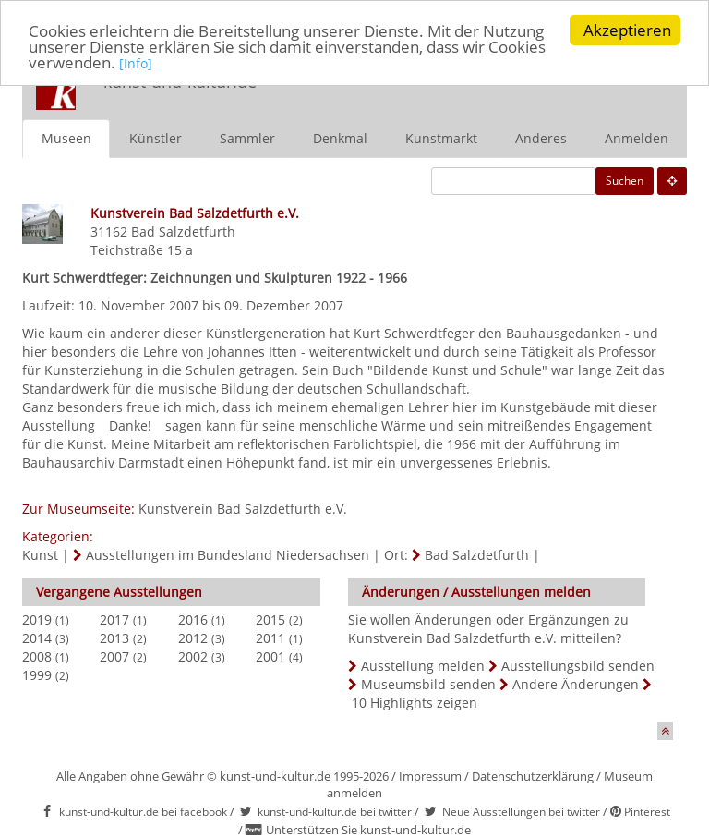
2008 (37, 655)
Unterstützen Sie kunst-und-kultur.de (368, 829)
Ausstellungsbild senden (578, 665)
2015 (270, 618)
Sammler (247, 137)
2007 (114, 655)
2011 (270, 637)
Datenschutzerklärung (533, 775)
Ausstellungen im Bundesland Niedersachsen (227, 554)
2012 (193, 637)
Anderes (541, 137)
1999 (37, 674)
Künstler (155, 137)
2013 (114, 637)
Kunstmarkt (441, 137)
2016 (193, 618)
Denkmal (340, 137)
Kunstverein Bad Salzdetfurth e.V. (242, 507)
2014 (37, 637)
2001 (270, 655)
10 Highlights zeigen (414, 701)
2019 (37, 618)
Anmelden (636, 137)
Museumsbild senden (428, 683)
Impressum (430, 775)
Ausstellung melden (423, 665)
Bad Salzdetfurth (183, 230)
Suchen (624, 180)
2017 (114, 618)
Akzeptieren (627, 30)
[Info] (135, 63)
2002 (193, 655)
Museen (66, 137)
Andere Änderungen (575, 683)
